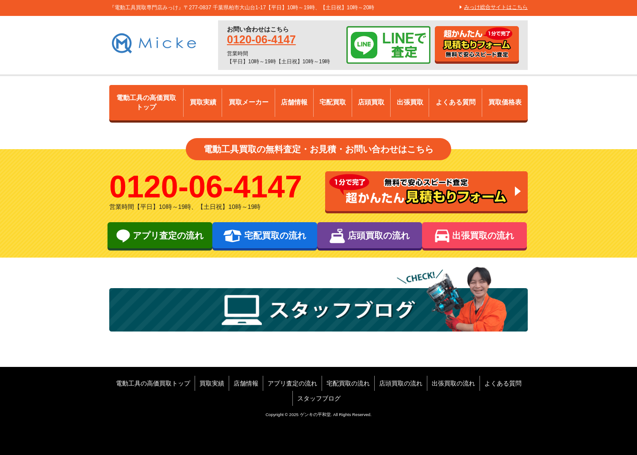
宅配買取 (333, 102)
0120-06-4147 (261, 39)
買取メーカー (249, 102)
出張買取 (410, 102)
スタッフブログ (319, 398)
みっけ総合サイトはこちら (496, 7)
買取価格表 (505, 102)
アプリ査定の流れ (292, 383)
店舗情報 (294, 102)
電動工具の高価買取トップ (147, 102)
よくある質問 (456, 102)
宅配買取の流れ (348, 383)
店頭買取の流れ (400, 383)
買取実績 (203, 102)
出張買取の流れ (453, 383)
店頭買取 (371, 102)
